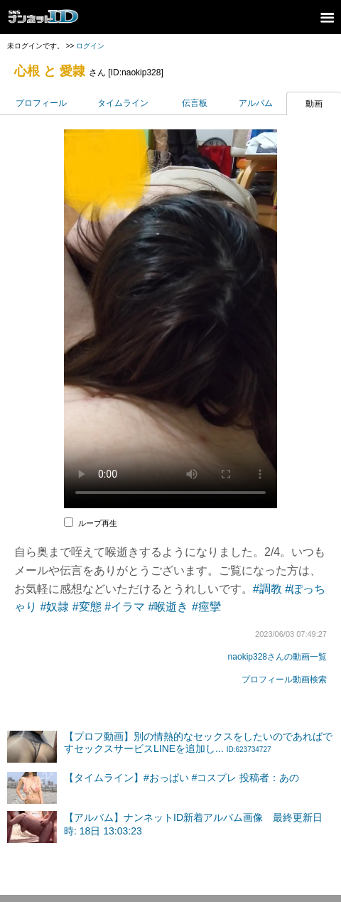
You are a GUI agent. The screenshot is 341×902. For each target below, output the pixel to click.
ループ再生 (97, 523)
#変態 (87, 607)
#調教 (267, 589)
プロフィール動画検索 (284, 679)
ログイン (90, 46)
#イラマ (124, 607)
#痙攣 (206, 607)
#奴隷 (54, 607)
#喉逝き (168, 607)
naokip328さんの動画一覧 (277, 657)
